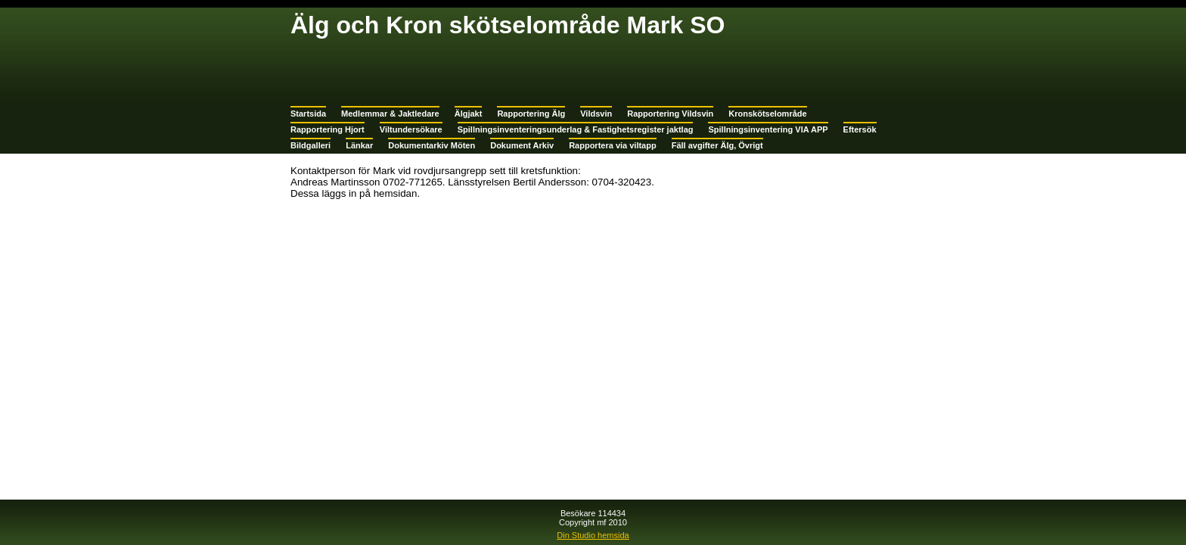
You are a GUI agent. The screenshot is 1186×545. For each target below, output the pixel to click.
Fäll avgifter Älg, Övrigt (717, 145)
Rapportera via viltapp (613, 145)
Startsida (308, 113)
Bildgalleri (310, 145)
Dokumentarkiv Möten (431, 145)
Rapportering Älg (531, 113)
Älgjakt (469, 113)
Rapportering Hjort (327, 129)
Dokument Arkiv (522, 145)
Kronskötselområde (767, 113)
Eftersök (860, 129)
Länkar (359, 145)
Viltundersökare (411, 129)
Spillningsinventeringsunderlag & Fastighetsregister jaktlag (576, 129)
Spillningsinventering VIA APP (767, 129)
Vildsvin (596, 113)
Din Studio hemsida (593, 535)
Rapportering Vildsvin (670, 113)
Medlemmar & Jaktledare (390, 113)
